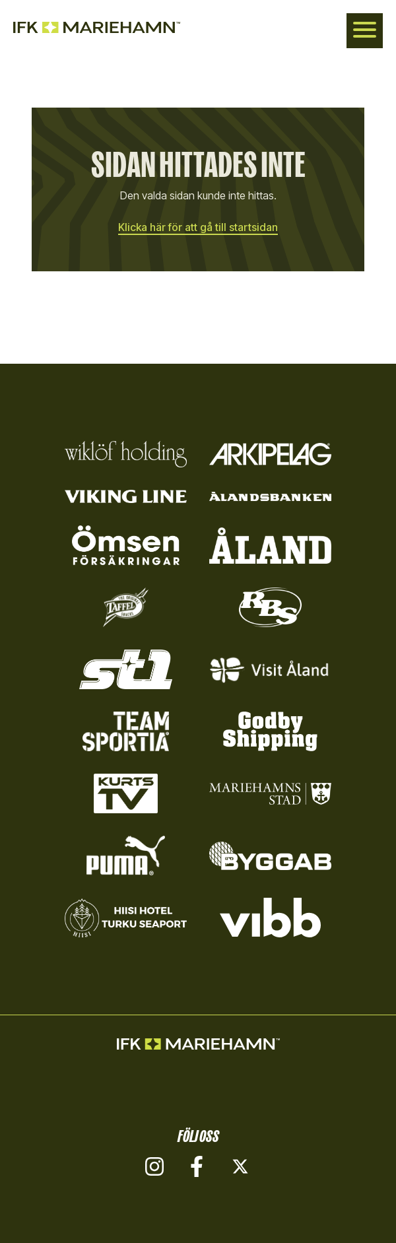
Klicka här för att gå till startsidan (198, 227)
